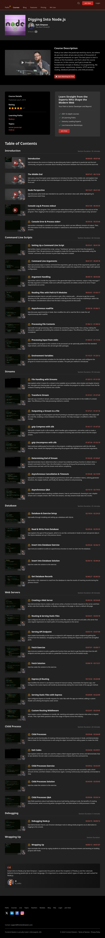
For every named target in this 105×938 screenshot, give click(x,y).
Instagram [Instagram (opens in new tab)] (22, 913)
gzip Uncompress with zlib (44, 442)
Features (33, 7)
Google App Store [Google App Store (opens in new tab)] (26, 919)
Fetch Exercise (38, 647)
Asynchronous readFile (42, 308)
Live (20, 908)
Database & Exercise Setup (44, 513)
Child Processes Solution (43, 781)
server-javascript (15, 127)
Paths (7, 7)
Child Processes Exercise (43, 766)
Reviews (42, 908)
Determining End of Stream (45, 458)
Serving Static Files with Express (47, 694)
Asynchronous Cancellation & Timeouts (50, 474)
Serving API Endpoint (42, 631)
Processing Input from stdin (45, 340)
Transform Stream (40, 395)
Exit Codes (36, 750)
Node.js (12, 119)
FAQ (54, 908)
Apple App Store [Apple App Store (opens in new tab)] (11, 919)
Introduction (34, 158)
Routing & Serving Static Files (45, 616)
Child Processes (39, 734)
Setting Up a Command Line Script (48, 245)
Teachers (34, 908)
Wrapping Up (38, 844)
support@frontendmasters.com (22, 925)
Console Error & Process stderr (46, 221)
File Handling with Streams (44, 379)
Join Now (88, 3)
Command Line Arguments (44, 261)
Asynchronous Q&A (41, 489)
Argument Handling (41, 277)
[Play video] (28, 62)
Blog (24, 7)
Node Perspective (36, 190)
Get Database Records (42, 576)
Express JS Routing (40, 679)
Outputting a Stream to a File (45, 411)
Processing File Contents (43, 324)
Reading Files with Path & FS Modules (49, 292)
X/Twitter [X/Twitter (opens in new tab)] (7, 913)
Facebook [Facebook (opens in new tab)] (17, 913)
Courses (16, 7)
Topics (26, 908)
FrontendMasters (15, 2)
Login (98, 3)
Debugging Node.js (41, 821)
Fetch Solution (38, 663)
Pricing (43, 7)
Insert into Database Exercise (45, 545)
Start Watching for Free (65, 76)
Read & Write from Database (45, 529)
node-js (11, 130)
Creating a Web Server (42, 600)
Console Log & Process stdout (42, 205)
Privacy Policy (95, 932)
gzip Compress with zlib (43, 426)
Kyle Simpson (42, 24)
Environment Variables (42, 355)
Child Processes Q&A (41, 797)
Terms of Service (84, 932)
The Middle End (35, 174)
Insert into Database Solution (46, 560)
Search (78, 3)
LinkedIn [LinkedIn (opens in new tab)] (12, 913)
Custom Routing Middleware (45, 710)
